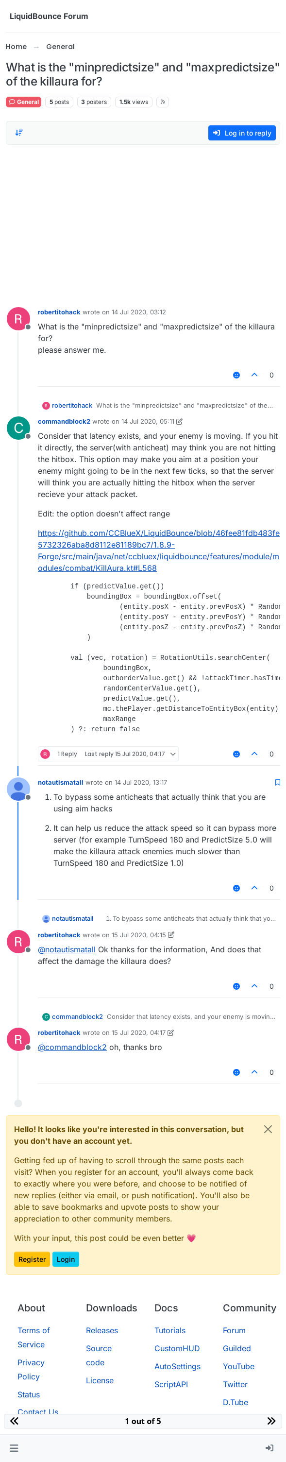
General (23, 101)
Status (28, 1394)
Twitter (235, 1384)
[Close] (268, 1129)
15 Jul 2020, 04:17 (139, 1032)
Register (32, 1259)
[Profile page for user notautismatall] (18, 789)
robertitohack (59, 312)
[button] (14, 1448)
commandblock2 (64, 421)
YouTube (238, 1366)
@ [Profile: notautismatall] (67, 949)
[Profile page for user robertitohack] (18, 318)
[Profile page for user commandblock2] (18, 428)
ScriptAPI (171, 1384)
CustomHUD (177, 1348)
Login (66, 1259)
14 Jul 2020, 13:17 (141, 782)
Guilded (237, 1348)
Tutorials (169, 1330)
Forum (234, 1330)
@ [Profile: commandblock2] (72, 1047)
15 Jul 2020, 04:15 (139, 935)
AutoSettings (177, 1366)
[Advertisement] (143, 223)
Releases (102, 1330)
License (100, 1380)
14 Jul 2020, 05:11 (147, 421)
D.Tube (235, 1402)
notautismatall (61, 782)
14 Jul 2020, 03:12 (139, 312)
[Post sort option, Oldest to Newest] (19, 132)
